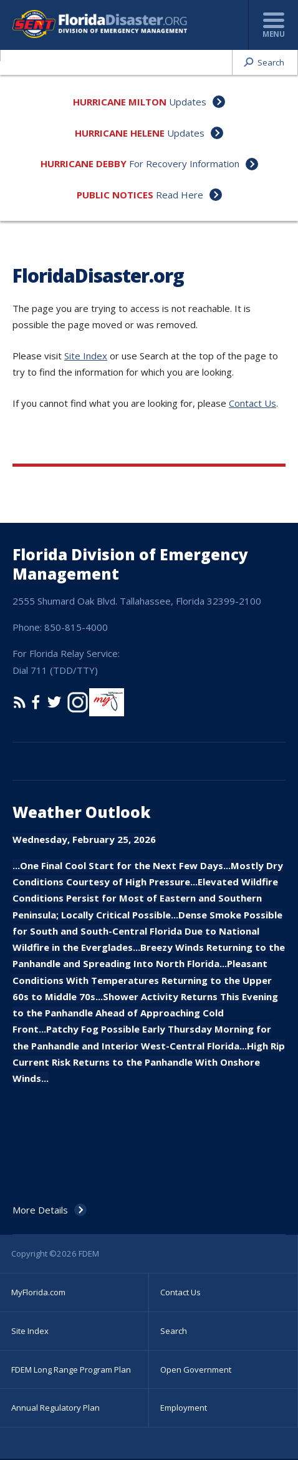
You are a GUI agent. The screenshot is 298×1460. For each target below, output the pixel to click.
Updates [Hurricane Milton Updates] (187, 101)
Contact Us (252, 403)
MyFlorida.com (38, 1292)
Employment (183, 1407)
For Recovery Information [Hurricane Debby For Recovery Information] (184, 163)
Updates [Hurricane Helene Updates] (185, 133)
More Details (40, 1210)
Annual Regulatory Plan (55, 1407)
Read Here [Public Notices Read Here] (179, 194)
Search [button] (270, 62)
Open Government (195, 1369)
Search (173, 1330)
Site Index (85, 355)
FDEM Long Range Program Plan (71, 1369)
